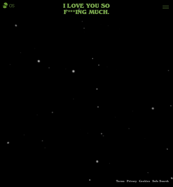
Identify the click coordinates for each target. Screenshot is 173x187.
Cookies (144, 181)
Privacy (132, 181)
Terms (120, 181)
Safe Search (160, 181)
